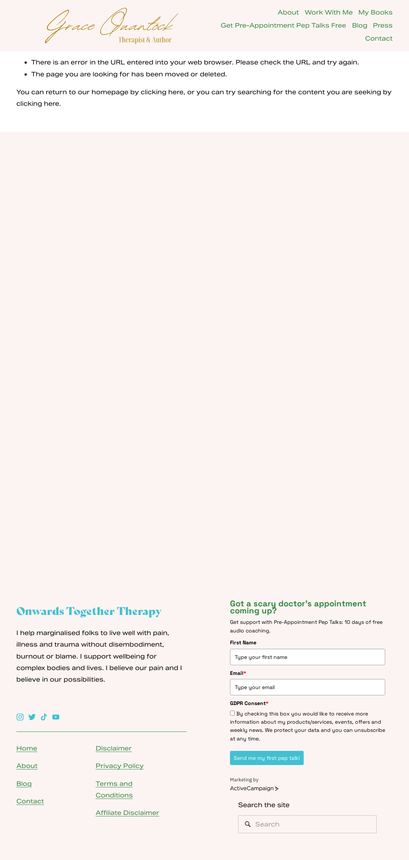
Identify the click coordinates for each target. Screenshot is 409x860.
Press (383, 25)
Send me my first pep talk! (267, 758)
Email (238, 673)
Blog (359, 25)
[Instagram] (20, 717)
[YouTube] (56, 717)
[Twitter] (32, 717)
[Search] (307, 824)
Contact (379, 38)
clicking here (162, 92)
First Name (243, 642)
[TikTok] (44, 717)
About (288, 12)
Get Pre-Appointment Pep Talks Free (283, 25)
